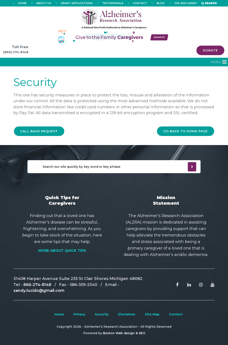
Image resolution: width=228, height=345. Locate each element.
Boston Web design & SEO (124, 333)
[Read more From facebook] (174, 284)
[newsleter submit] (192, 166)
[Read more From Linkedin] (185, 284)
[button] (216, 62)
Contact (176, 314)
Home (59, 314)
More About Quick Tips (62, 251)
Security (102, 314)
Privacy (79, 314)
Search (211, 3)
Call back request (39, 131)
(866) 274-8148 (15, 52)
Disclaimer (126, 314)
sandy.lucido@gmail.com (38, 290)
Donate (210, 50)
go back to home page (185, 131)
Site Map (152, 314)
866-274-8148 (37, 284)
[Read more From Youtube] (209, 284)
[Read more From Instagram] (197, 284)
